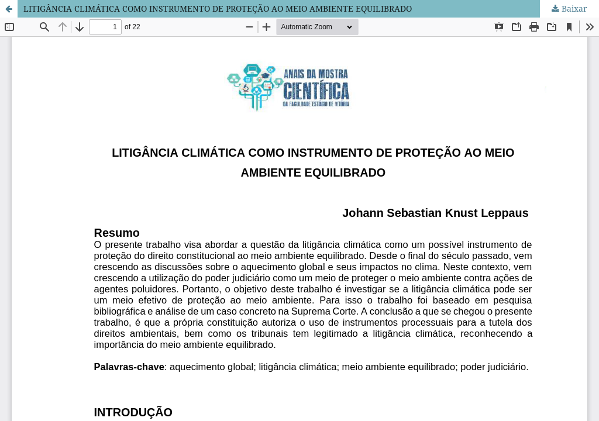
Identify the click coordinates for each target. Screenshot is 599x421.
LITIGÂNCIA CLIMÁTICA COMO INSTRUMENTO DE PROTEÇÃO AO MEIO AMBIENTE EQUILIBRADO (217, 8)
